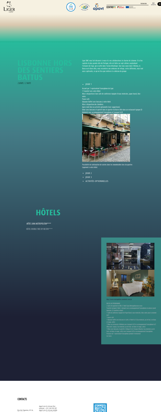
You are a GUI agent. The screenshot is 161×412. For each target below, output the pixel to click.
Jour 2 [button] (88, 173)
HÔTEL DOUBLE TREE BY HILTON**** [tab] (25, 229)
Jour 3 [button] (88, 177)
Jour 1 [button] (88, 84)
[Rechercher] (127, 3)
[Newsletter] (153, 3)
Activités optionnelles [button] (96, 181)
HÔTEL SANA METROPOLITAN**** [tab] (24, 224)
